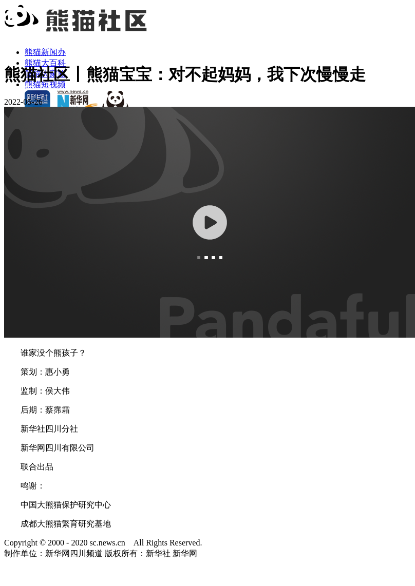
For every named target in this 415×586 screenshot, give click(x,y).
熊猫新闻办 (45, 52)
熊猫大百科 (45, 62)
